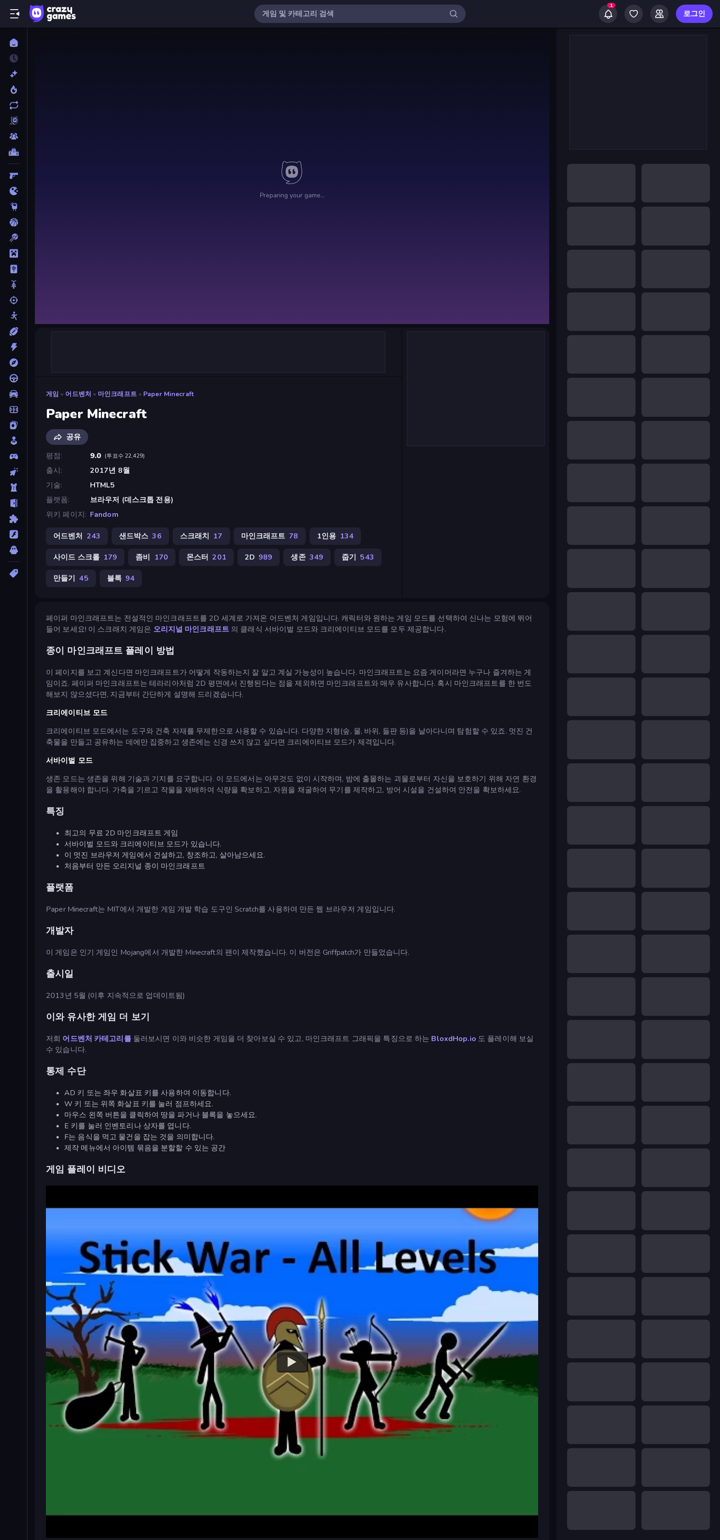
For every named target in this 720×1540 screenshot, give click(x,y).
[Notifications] (608, 14)
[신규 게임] (13, 74)
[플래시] (13, 534)
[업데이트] (13, 105)
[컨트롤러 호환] (13, 456)
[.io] (13, 191)
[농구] (13, 222)
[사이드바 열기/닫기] (15, 14)
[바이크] (13, 284)
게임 (52, 394)
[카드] (13, 425)
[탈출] (13, 503)
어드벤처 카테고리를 (96, 1039)
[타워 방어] (13, 487)
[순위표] (13, 152)
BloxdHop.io (453, 1039)
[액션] (13, 347)
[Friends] (659, 14)
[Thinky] (13, 206)
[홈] (13, 42)
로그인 (694, 14)
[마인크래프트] (13, 253)
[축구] (13, 409)
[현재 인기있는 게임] (13, 89)
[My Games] (633, 14)
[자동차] (13, 394)
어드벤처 (78, 394)
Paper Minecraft (168, 394)
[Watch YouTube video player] (292, 1361)
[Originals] (13, 121)
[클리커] (13, 472)
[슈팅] (13, 300)
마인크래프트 (117, 394)
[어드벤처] (13, 362)
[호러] (13, 550)
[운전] (13, 378)
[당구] (13, 238)
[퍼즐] (13, 518)
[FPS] (13, 175)
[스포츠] (13, 331)
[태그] (13, 573)
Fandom (104, 515)
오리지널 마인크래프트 (191, 629)
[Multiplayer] (13, 136)
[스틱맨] (13, 316)
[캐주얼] (13, 440)
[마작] (13, 269)
